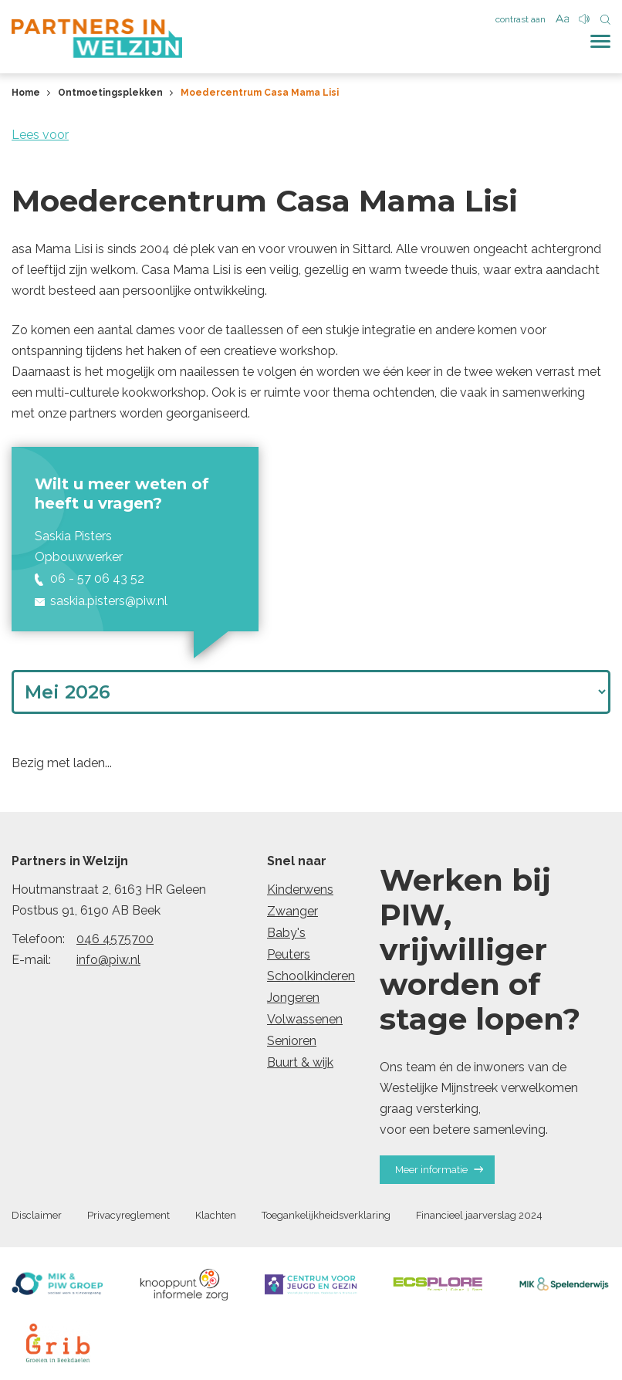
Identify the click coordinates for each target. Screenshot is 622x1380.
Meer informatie (439, 1169)
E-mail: (31, 959)
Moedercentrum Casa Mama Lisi (260, 92)
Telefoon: (38, 939)
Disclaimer (37, 1215)
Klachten (215, 1215)
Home (26, 92)
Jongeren (293, 997)
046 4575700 (115, 939)
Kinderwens (300, 889)
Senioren (291, 1040)
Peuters (288, 954)
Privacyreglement (128, 1215)
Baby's (286, 932)
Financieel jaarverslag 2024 (479, 1215)
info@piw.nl (108, 959)
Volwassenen (305, 1019)
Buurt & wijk (300, 1062)
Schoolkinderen (311, 976)
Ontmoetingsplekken (110, 92)
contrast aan (520, 19)
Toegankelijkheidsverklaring (326, 1215)
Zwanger (292, 911)
